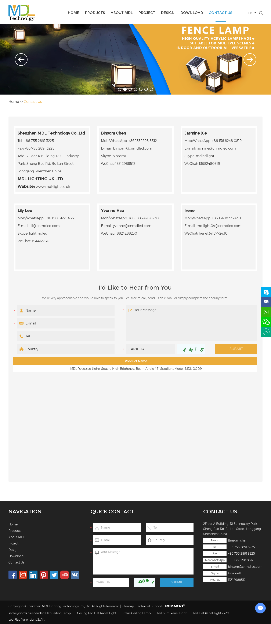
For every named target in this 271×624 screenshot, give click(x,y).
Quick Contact (112, 512)
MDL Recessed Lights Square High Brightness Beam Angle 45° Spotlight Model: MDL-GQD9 (136, 369)
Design (168, 13)
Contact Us (220, 13)
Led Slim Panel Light (172, 613)
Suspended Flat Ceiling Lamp (49, 613)
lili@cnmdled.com (45, 226)
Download (191, 13)
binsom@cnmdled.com (245, 567)
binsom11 (234, 573)
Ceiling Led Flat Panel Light (96, 613)
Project (146, 13)
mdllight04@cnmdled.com (219, 226)
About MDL (122, 13)
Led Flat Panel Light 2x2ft (211, 613)
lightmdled (38, 233)
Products (95, 13)
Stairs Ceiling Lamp (137, 613)
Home (73, 13)
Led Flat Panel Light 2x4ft (26, 619)
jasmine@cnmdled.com (216, 148)
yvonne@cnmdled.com (132, 226)
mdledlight (205, 156)
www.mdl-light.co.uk (53, 187)
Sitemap (128, 606)
